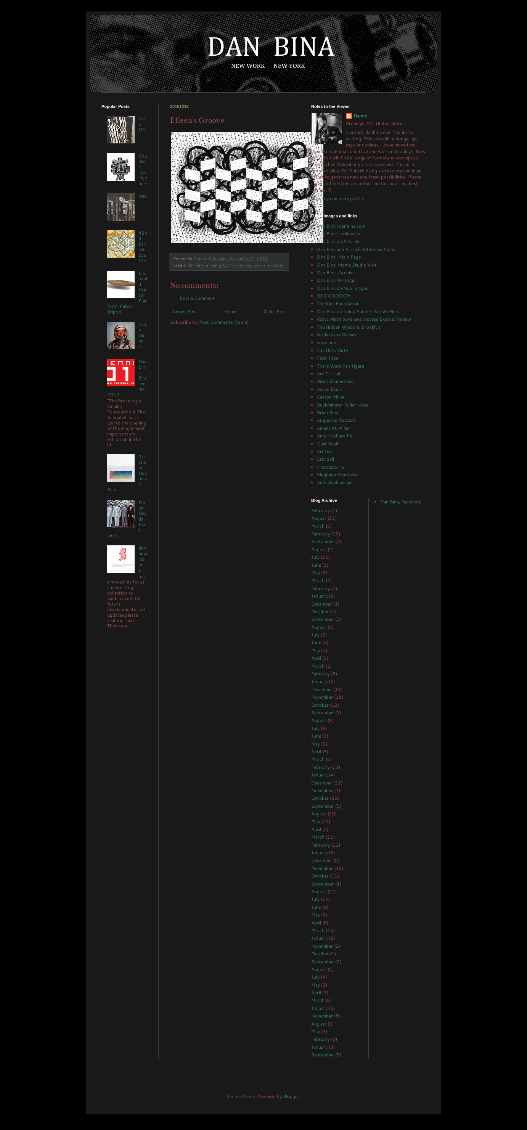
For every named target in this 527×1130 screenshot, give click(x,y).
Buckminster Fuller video (342, 405)
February (320, 510)
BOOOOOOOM (334, 296)
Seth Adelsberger (335, 482)
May (315, 572)
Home (230, 311)
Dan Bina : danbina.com (341, 226)
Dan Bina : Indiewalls (338, 233)
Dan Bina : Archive (336, 272)
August (318, 518)
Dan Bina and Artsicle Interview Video (356, 249)
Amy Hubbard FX (334, 435)
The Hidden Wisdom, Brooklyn (348, 327)
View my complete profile (337, 198)
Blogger (291, 1096)
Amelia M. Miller (333, 428)
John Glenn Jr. (142, 335)
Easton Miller (331, 397)
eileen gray (216, 265)
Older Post (275, 311)
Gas (142, 196)
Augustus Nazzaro (336, 420)
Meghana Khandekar (338, 474)
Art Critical (328, 373)
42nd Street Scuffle (142, 247)
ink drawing (240, 265)
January (319, 596)
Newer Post (184, 311)
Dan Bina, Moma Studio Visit (347, 265)
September (322, 541)
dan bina (196, 265)
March (318, 526)
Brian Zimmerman (335, 381)
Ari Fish (325, 451)
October (320, 611)
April (316, 658)
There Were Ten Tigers (340, 366)
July (315, 557)
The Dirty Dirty (332, 350)
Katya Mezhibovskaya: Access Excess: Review (364, 319)
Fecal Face (327, 358)
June (316, 565)
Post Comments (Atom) (224, 322)
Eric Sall (325, 459)
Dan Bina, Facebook (400, 501)
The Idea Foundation (338, 303)
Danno (360, 116)
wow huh (326, 342)
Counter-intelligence (142, 169)
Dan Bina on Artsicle (338, 241)
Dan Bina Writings (336, 280)
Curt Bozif (328, 443)
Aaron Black (329, 389)
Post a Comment (197, 298)
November (322, 697)
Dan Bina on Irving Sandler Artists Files (358, 311)
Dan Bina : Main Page (339, 257)
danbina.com (142, 556)
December (321, 604)
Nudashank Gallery (336, 334)
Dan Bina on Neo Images (342, 288)
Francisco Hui (331, 467)
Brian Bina (327, 412)
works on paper (268, 265)
